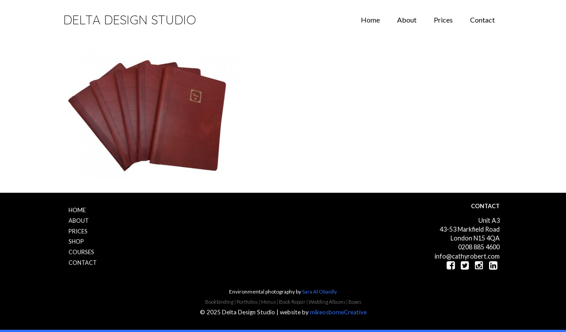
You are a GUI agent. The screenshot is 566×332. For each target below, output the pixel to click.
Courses (81, 252)
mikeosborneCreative (338, 312)
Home (370, 19)
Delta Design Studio (129, 19)
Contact (482, 19)
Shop (76, 241)
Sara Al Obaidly (319, 291)
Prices (443, 19)
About (407, 19)
